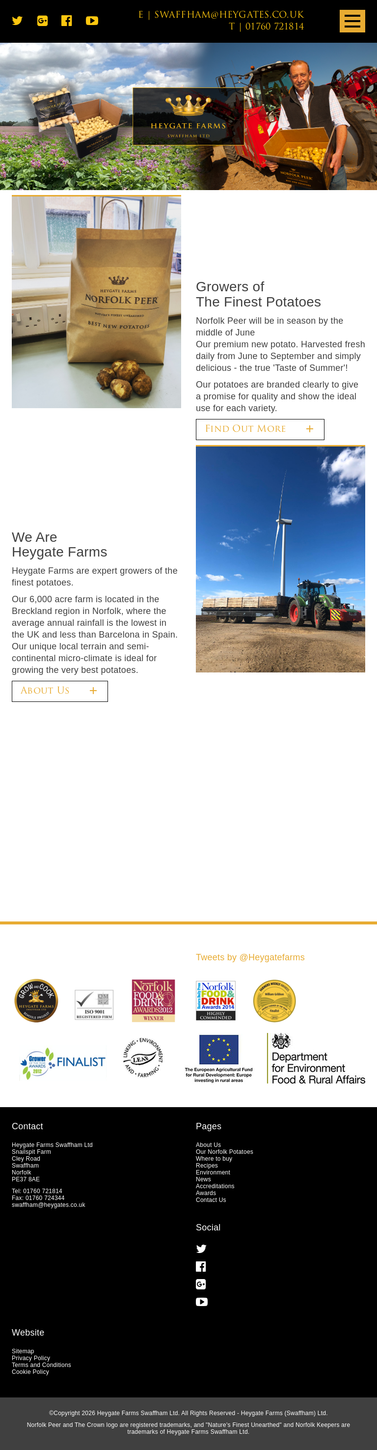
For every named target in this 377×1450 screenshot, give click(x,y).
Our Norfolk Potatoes (224, 1151)
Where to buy (214, 1158)
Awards (206, 1193)
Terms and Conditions (41, 1365)
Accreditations (215, 1186)
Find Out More (260, 429)
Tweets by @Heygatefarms (250, 957)
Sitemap (23, 1351)
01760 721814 (274, 27)
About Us (60, 691)
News (203, 1179)
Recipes (207, 1165)
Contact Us (211, 1200)
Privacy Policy (31, 1358)
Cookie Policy (30, 1371)
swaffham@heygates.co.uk (229, 15)
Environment (213, 1172)
